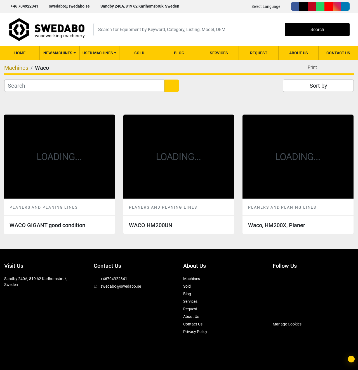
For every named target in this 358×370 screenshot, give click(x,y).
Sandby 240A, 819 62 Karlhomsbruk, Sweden (139, 6)
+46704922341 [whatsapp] (113, 278)
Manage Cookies (287, 324)
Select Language (265, 6)
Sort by (318, 85)
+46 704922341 (24, 6)
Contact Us (338, 53)
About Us (298, 53)
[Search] (189, 29)
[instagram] (337, 6)
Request (258, 53)
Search (317, 29)
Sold (139, 53)
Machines (191, 278)
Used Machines (98, 53)
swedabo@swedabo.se (69, 6)
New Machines (57, 53)
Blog (179, 53)
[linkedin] (345, 6)
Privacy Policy (195, 331)
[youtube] (328, 6)
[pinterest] (312, 6)
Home (19, 53)
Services (219, 53)
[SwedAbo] (283, 310)
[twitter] (303, 6)
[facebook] (295, 6)
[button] (59, 53)
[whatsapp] (320, 6)
